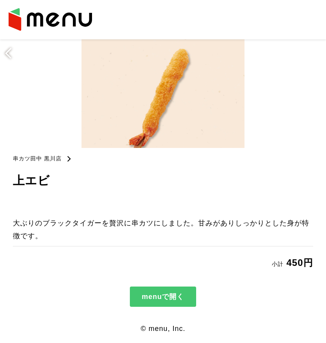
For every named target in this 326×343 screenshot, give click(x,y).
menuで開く (163, 297)
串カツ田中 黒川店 (37, 158)
